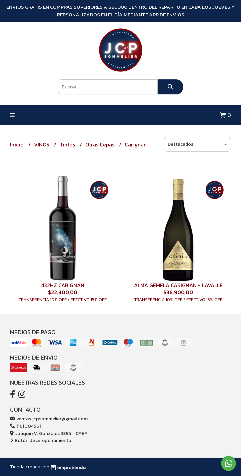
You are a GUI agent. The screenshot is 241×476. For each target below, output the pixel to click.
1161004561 (25, 426)
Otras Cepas (100, 144)
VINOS (42, 144)
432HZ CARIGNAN (62, 285)
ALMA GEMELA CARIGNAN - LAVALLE (178, 285)
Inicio (17, 144)
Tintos (68, 144)
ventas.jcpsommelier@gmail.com (49, 418)
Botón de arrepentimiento (40, 440)
